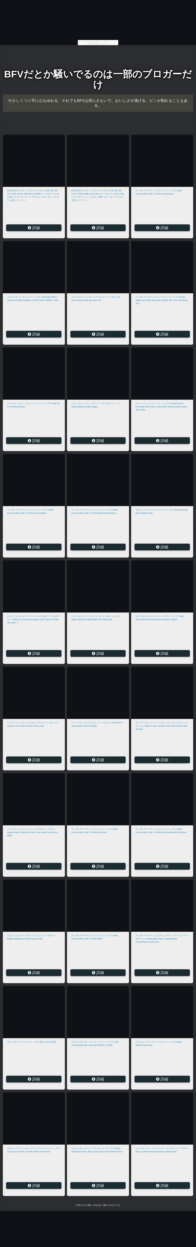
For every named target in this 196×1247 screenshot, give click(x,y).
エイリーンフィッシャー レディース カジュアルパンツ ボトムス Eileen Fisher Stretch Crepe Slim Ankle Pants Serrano (161, 725)
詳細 (34, 228)
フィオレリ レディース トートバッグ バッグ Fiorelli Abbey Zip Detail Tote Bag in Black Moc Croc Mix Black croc (161, 300)
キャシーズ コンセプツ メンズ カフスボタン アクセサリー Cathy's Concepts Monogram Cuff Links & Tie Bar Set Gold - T (33, 619)
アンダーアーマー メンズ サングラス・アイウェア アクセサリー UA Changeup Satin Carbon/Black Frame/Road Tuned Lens (162, 938)
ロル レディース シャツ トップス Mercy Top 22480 (31, 1042)
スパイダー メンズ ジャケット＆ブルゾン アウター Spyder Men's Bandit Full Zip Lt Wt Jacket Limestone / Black (32, 832)
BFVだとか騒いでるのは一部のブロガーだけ (98, 79)
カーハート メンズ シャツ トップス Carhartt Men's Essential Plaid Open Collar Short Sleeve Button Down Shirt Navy (161, 406)
